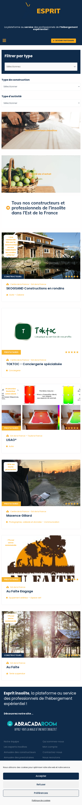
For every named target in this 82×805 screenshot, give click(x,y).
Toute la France (35, 435)
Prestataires (11, 352)
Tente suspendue (17, 673)
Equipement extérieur (18, 597)
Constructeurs (12, 276)
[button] (63, 41)
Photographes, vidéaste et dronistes (25, 522)
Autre (11, 446)
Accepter (41, 776)
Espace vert (36, 597)
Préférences (41, 793)
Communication (51, 522)
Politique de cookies (41, 800)
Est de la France (38, 284)
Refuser (41, 784)
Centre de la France (19, 284)
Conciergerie (14, 370)
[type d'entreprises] (41, 67)
